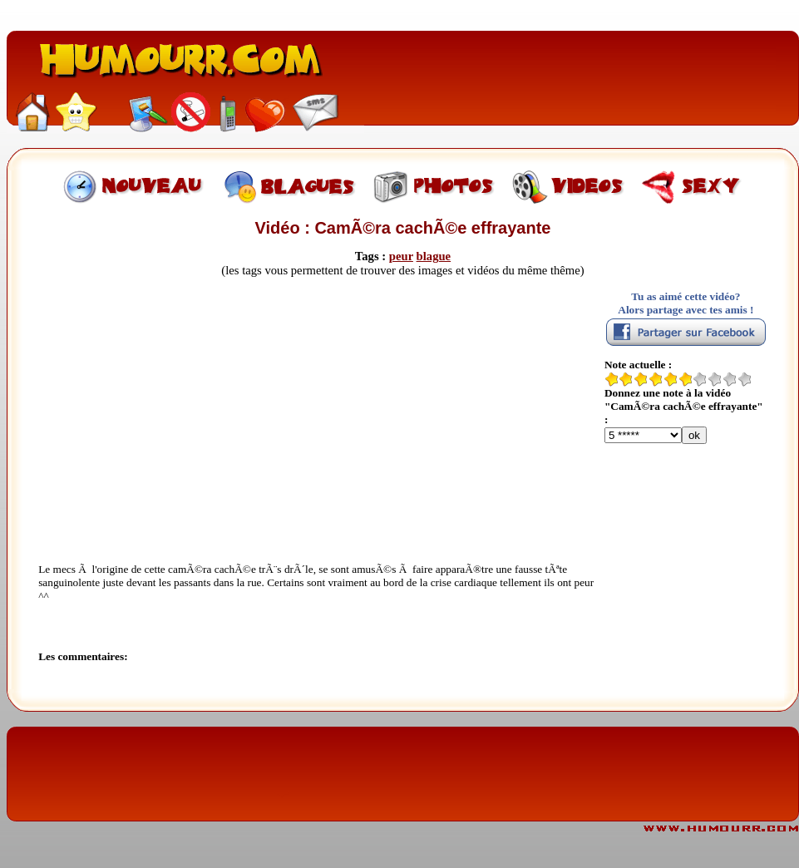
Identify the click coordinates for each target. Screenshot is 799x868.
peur (401, 256)
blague (434, 256)
